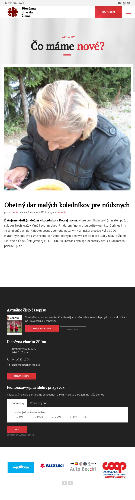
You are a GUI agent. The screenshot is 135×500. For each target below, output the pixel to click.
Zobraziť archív (72, 330)
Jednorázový (17, 403)
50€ (21, 416)
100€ (40, 416)
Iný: (75, 417)
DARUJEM (108, 11)
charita (14, 212)
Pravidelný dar (38, 403)
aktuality (61, 212)
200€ (58, 416)
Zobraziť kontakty (21, 376)
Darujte (17, 429)
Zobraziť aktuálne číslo (42, 329)
